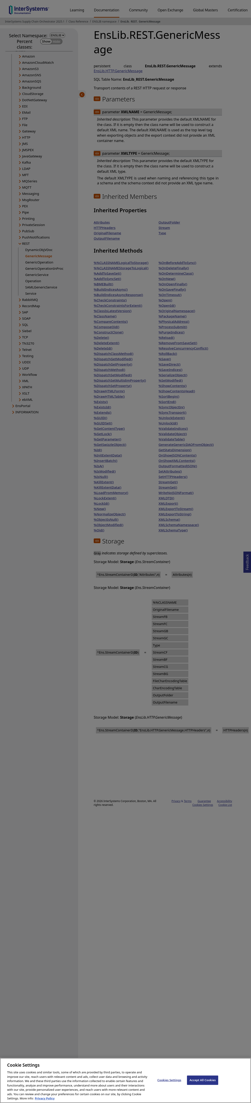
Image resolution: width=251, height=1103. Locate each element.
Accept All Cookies (202, 1084)
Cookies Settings (169, 1084)
